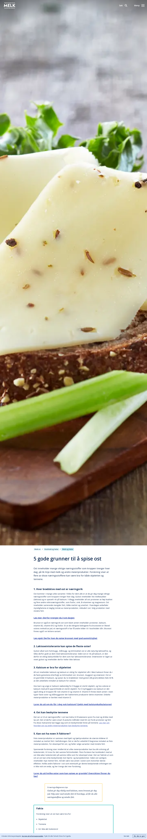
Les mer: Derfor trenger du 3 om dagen (54, 617)
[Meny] (139, 5)
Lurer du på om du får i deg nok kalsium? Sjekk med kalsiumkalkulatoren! (73, 704)
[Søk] (123, 5)
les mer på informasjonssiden (32, 836)
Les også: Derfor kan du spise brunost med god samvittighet (65, 638)
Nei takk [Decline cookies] (126, 836)
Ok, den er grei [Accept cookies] (139, 836)
